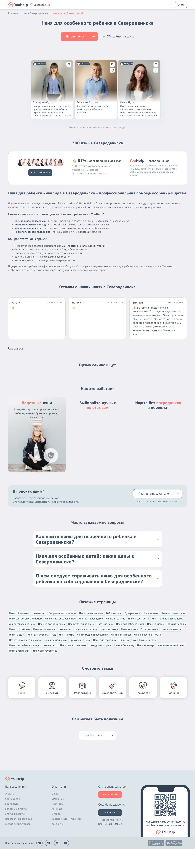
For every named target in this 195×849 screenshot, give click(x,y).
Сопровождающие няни (62, 613)
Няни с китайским (19, 629)
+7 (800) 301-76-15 (110, 820)
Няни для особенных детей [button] (67, 13)
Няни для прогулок (100, 645)
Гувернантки (132, 613)
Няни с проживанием (91, 613)
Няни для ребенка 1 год (41, 634)
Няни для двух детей (90, 618)
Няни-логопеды (109, 629)
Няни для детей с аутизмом (25, 618)
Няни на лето (49, 645)
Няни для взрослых (104, 640)
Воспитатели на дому (81, 624)
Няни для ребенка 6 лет (130, 624)
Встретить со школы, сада (25, 640)
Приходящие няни (79, 640)
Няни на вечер (145, 645)
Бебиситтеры (114, 613)
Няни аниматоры (121, 634)
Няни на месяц (155, 624)
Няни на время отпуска (147, 634)
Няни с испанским (19, 650)
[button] (42, 5)
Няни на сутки (129, 629)
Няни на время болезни (51, 624)
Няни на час (39, 613)
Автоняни (23, 613)
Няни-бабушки (127, 640)
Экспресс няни (149, 629)
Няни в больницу (124, 645)
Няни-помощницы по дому (167, 618)
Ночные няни (150, 613)
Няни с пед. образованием (60, 618)
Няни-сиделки (147, 640)
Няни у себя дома (138, 618)
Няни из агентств (171, 629)
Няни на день (17, 634)
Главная (14, 13)
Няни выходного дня (173, 613)
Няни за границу (115, 618)
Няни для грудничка (45, 650)
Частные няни (105, 624)
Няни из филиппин (44, 629)
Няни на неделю (176, 624)
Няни (12, 613)
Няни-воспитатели (86, 629)
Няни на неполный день (170, 645)
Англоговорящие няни (22, 624)
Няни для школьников (73, 645)
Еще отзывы (15, 348)
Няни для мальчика (55, 640)
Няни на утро (66, 634)
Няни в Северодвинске (36, 13)
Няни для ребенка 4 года (24, 645)
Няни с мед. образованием (92, 634)
